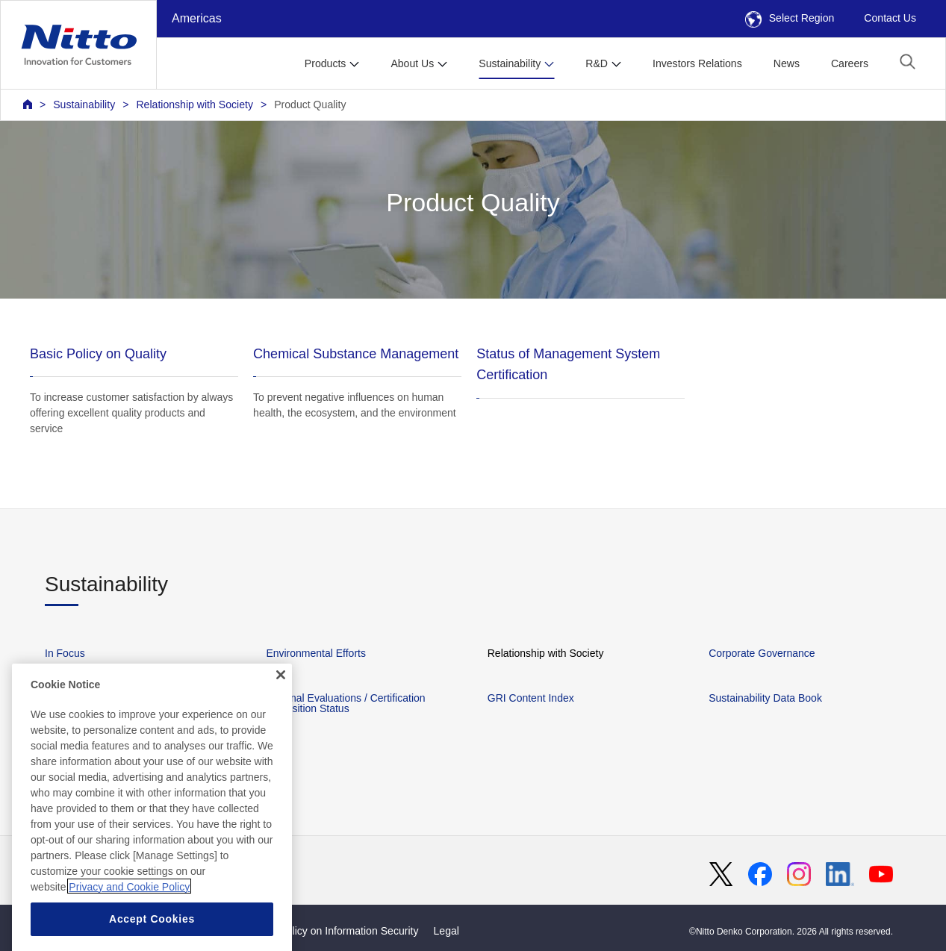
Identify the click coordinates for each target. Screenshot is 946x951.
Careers (849, 63)
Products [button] (325, 63)
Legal (446, 931)
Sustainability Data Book (765, 698)
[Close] (280, 698)
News (787, 63)
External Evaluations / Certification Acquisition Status (345, 703)
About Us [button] (412, 63)
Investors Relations (697, 63)
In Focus (65, 653)
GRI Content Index (531, 698)
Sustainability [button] (510, 63)
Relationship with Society (194, 104)
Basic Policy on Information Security (335, 931)
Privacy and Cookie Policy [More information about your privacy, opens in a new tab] (129, 910)
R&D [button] (596, 63)
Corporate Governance (762, 653)
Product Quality (310, 104)
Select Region (790, 18)
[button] (907, 61)
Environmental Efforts (316, 653)
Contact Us (890, 18)
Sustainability (84, 104)
